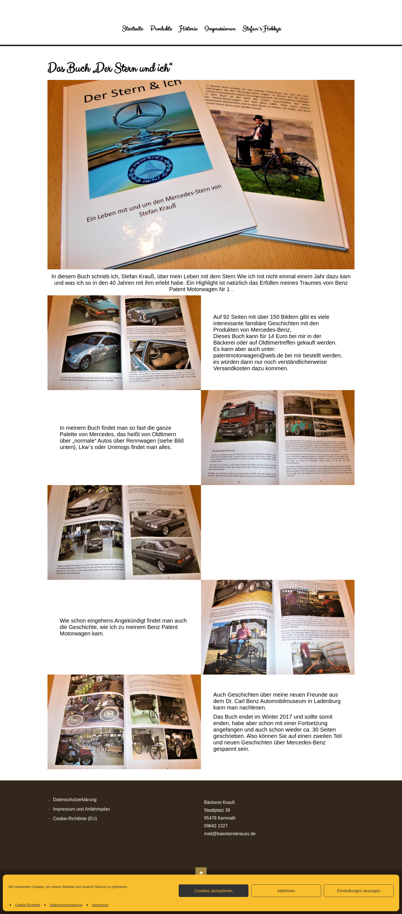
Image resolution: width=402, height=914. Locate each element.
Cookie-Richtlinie (27, 905)
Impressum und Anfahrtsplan (81, 809)
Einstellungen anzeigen (358, 890)
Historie (188, 29)
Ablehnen (286, 890)
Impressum (100, 905)
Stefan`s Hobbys (261, 29)
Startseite (132, 29)
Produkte (161, 29)
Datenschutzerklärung (66, 905)
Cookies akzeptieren (214, 890)
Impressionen (219, 29)
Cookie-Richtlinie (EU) (75, 818)
